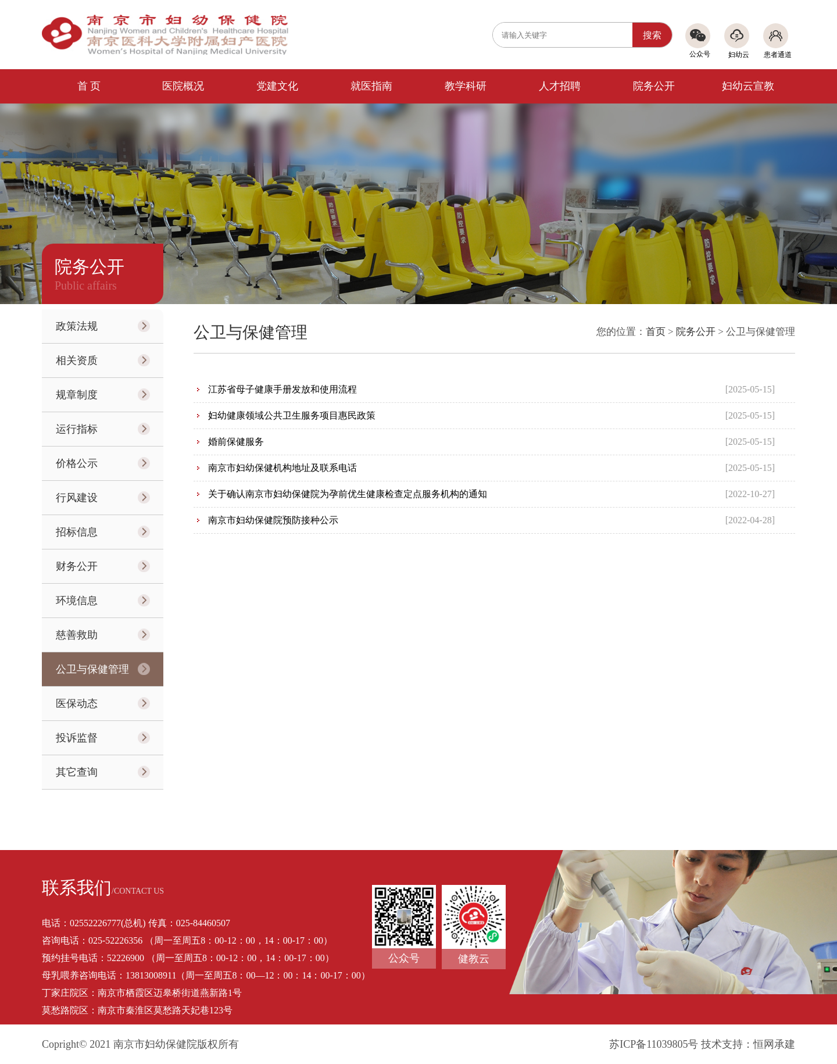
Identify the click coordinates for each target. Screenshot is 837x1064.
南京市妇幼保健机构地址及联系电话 (282, 468)
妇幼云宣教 (748, 86)
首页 (656, 331)
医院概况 (183, 86)
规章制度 (77, 395)
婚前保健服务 (236, 442)
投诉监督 (77, 738)
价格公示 (77, 463)
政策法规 (77, 326)
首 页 (89, 86)
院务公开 (654, 86)
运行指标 (77, 429)
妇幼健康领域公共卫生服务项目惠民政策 (291, 415)
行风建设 (77, 498)
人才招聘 (560, 86)
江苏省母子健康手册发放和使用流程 (282, 389)
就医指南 (371, 86)
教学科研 (466, 86)
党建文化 (277, 86)
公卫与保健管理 (92, 669)
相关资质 (77, 360)
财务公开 (77, 566)
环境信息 (77, 600)
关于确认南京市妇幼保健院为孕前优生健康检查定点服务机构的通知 (347, 494)
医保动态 (77, 703)
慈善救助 (77, 635)
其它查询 (77, 772)
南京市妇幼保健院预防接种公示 (273, 520)
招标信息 (77, 532)
